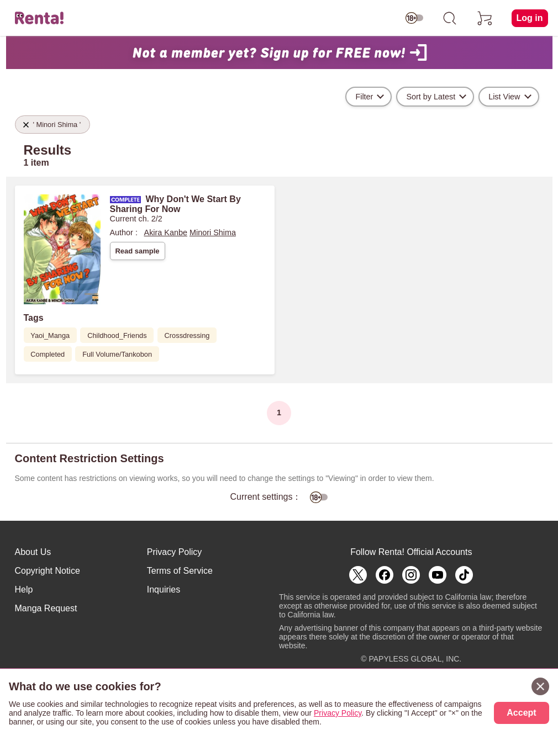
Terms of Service (180, 570)
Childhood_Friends (116, 335)
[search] (450, 18)
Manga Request (46, 608)
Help (24, 589)
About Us (33, 552)
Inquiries (163, 589)
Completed (47, 354)
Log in (530, 18)
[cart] (485, 18)
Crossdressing (187, 335)
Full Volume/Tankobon (117, 354)
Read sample (137, 251)
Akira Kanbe (165, 232)
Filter (364, 96)
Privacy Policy (174, 552)
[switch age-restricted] (414, 18)
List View (504, 96)
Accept (521, 712)
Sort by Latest (430, 96)
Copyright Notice (47, 570)
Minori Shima (212, 232)
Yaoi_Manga (50, 335)
